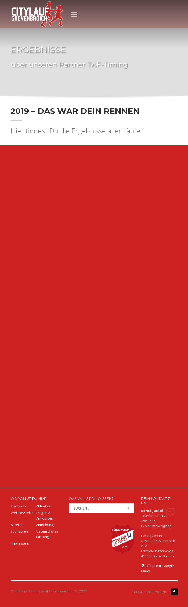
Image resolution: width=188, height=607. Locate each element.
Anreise (17, 524)
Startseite (19, 506)
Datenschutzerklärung (47, 534)
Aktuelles (43, 506)
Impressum (20, 543)
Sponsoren (19, 531)
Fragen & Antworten (44, 515)
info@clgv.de (162, 525)
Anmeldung (45, 524)
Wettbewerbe (22, 512)
